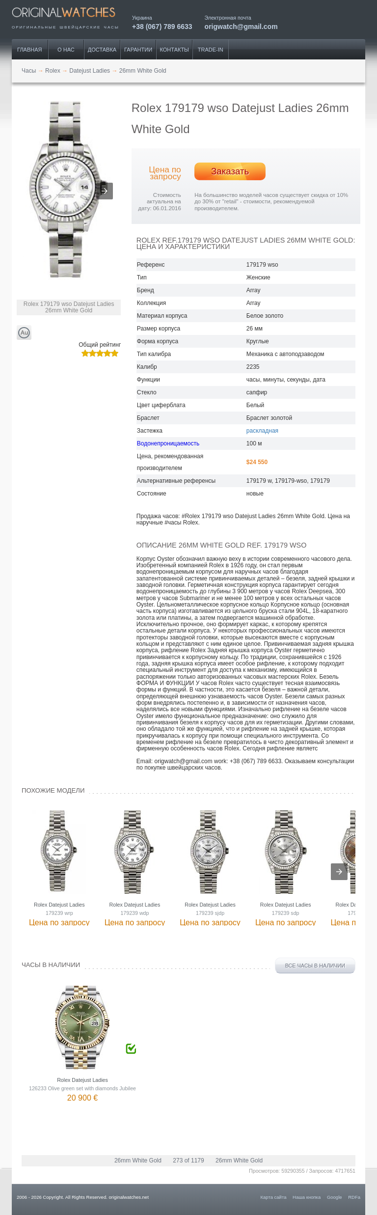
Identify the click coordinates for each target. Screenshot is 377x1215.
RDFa (354, 1197)
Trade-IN (210, 50)
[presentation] (339, 871)
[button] (104, 191)
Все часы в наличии (315, 965)
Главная (29, 50)
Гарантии (138, 50)
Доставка (102, 50)
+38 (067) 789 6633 (162, 26)
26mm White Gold (138, 1160)
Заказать (230, 171)
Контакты (174, 50)
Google (334, 1197)
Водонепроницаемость (168, 443)
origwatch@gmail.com (241, 26)
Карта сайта (274, 1197)
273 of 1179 (188, 1160)
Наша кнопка (307, 1197)
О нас (66, 50)
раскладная (262, 430)
